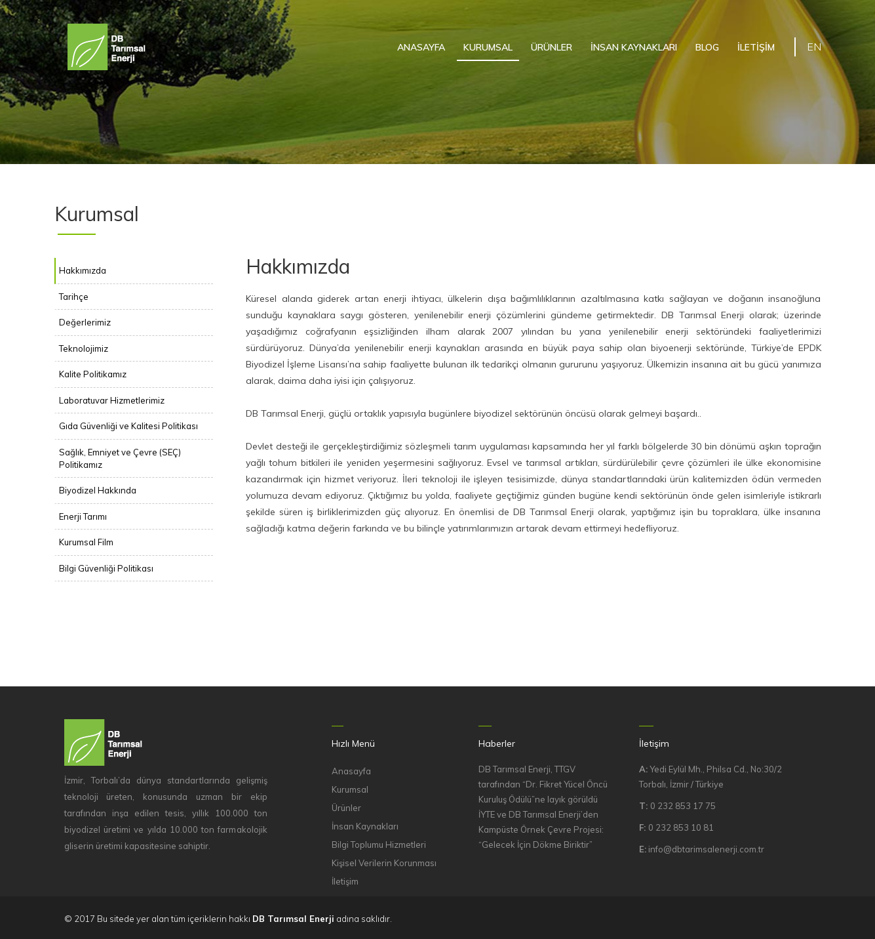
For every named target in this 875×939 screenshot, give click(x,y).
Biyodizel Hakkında (97, 490)
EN (814, 46)
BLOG (707, 47)
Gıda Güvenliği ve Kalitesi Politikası (128, 426)
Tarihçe (73, 296)
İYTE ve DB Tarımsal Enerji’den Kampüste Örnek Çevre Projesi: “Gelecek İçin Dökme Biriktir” (541, 829)
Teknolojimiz (83, 348)
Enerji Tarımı (83, 516)
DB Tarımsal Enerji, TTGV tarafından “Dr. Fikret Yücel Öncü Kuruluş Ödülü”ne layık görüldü (543, 784)
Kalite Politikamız (92, 374)
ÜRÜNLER (551, 47)
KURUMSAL (488, 47)
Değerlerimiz (85, 322)
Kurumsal (350, 789)
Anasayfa (351, 771)
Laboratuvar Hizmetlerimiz (112, 400)
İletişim (345, 881)
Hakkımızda (82, 270)
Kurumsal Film (86, 542)
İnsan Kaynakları (365, 826)
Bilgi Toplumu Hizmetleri (379, 844)
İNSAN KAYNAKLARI (634, 47)
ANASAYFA (421, 47)
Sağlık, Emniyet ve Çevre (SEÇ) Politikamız (120, 458)
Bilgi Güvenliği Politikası (106, 568)
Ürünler (346, 808)
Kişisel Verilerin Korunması (384, 863)
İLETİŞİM (756, 47)
